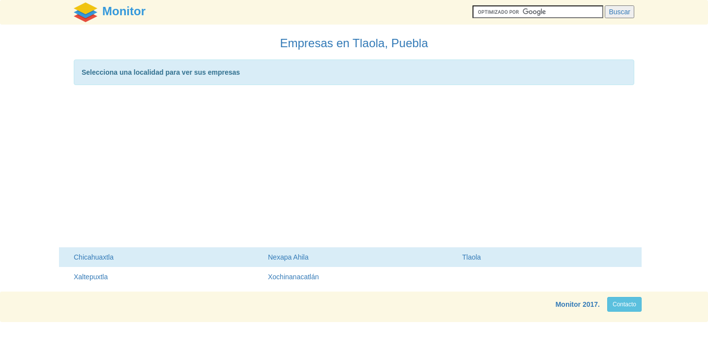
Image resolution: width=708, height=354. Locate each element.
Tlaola (471, 257)
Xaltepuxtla (91, 277)
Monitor (568, 304)
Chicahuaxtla (94, 257)
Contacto (624, 304)
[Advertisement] (354, 168)
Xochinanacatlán (293, 277)
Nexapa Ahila (288, 257)
